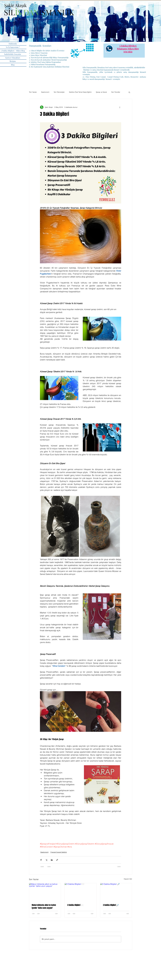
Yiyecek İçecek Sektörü (58, 852)
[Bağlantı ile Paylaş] (57, 860)
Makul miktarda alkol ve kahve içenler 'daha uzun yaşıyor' (44, 906)
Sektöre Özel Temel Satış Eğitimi (80, 92)
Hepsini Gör (128, 879)
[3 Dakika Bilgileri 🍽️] (80, 892)
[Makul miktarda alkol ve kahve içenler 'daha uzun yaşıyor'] (45, 892)
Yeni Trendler (115, 92)
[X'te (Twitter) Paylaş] (46, 860)
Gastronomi (45, 92)
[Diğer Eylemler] (120, 107)
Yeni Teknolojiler (59, 92)
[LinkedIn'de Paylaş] (52, 860)
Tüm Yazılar (33, 92)
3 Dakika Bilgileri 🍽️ (75, 905)
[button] (129, 92)
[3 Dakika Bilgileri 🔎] (116, 892)
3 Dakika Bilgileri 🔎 (111, 905)
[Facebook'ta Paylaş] (41, 860)
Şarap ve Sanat (101, 92)
